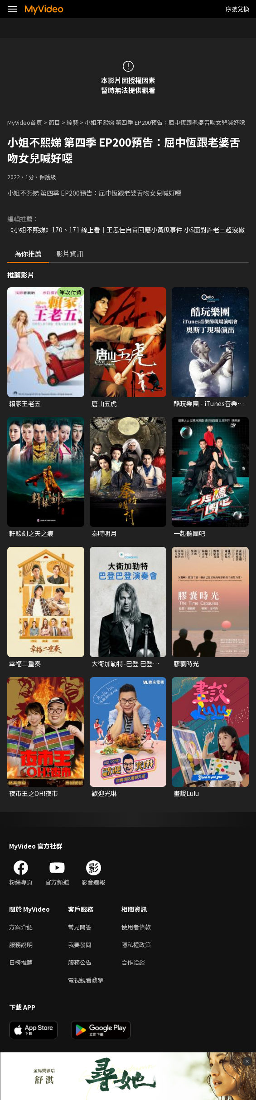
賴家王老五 (25, 403)
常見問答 (80, 927)
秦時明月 (104, 533)
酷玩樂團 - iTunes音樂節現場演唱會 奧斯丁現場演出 (209, 403)
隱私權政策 (136, 944)
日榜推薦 (21, 962)
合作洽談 (133, 962)
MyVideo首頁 (24, 122)
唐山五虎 (104, 403)
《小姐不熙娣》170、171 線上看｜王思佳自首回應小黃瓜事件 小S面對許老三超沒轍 (126, 229)
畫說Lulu (186, 793)
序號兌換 (237, 9)
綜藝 (72, 122)
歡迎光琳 (104, 793)
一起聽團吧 (189, 533)
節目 (54, 122)
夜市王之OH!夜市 (33, 793)
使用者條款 (136, 927)
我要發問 (80, 944)
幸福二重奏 (25, 663)
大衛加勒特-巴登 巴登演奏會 (125, 663)
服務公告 (80, 962)
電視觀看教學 (85, 980)
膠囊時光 (186, 663)
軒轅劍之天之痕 (31, 533)
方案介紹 (21, 927)
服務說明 (21, 944)
